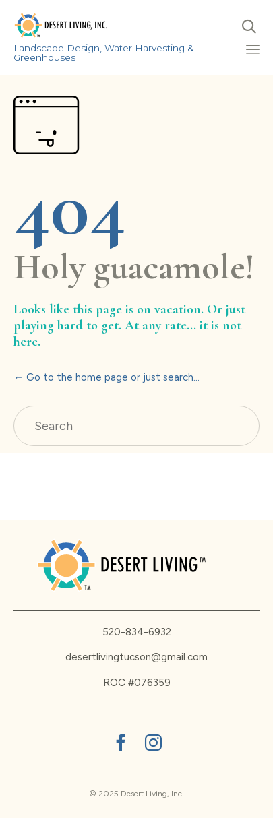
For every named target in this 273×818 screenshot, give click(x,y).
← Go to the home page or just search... (106, 377)
